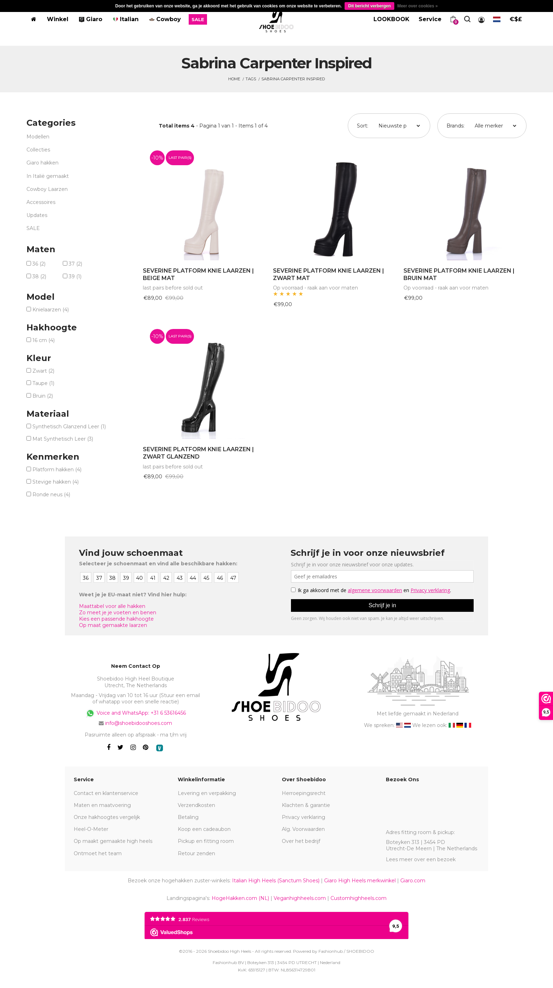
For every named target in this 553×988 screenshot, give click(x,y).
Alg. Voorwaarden (303, 829)
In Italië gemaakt (47, 176)
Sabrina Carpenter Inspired (293, 78)
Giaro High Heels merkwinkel (360, 880)
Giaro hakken (42, 163)
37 (75, 264)
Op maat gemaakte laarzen (113, 625)
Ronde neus (51, 494)
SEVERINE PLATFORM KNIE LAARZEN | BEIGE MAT (198, 274)
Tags (250, 78)
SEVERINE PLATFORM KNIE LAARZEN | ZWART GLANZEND (198, 453)
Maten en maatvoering (102, 805)
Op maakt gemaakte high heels (113, 841)
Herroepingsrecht (304, 793)
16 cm (43, 340)
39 (75, 276)
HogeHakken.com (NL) (240, 898)
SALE (33, 228)
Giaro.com (412, 880)
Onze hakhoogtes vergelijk (107, 817)
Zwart (43, 371)
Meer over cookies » (417, 6)
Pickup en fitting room (206, 841)
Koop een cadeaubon (204, 829)
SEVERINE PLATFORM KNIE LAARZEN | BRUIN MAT (459, 274)
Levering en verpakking (207, 793)
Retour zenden (196, 853)
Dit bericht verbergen (369, 6)
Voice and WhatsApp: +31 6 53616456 (135, 713)
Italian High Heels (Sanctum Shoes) (276, 880)
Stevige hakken (55, 482)
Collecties (38, 150)
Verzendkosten (196, 805)
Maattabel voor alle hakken (112, 606)
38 (39, 276)
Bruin (42, 396)
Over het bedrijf (301, 841)
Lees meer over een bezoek (421, 859)
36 (38, 264)
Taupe (43, 383)
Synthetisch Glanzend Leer (69, 426)
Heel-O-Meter (91, 829)
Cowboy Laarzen (47, 189)
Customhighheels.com (358, 898)
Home (234, 78)
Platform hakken (56, 469)
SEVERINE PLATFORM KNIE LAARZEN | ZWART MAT (328, 274)
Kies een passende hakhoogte (116, 619)
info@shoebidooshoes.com (138, 723)
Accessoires (40, 202)
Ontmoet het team (98, 853)
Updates (36, 215)
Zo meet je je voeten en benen (117, 612)
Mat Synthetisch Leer (62, 439)
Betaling (188, 817)
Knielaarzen (50, 309)
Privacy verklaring (303, 817)
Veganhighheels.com (300, 898)
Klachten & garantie (306, 805)
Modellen (37, 136)
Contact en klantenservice (106, 793)
